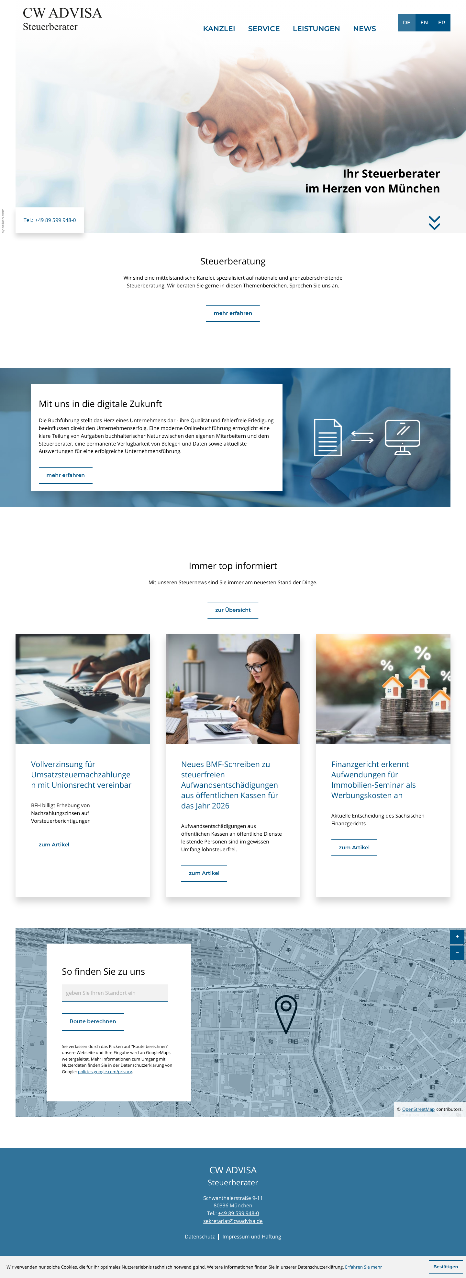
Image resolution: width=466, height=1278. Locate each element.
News (364, 28)
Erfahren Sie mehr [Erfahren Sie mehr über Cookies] (363, 1267)
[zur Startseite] (62, 19)
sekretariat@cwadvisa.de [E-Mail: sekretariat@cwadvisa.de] (233, 1221)
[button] (50, 220)
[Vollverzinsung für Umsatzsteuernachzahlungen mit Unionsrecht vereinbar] (54, 845)
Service (264, 28)
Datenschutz (200, 1236)
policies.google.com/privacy (105, 1072)
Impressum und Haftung (252, 1236)
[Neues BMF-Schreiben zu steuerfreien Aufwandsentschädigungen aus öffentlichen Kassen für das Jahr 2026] (204, 873)
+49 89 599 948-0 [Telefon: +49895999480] (238, 1213)
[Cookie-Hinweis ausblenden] (446, 1267)
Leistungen (316, 28)
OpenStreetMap (418, 1109)
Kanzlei (219, 28)
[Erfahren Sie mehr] (434, 222)
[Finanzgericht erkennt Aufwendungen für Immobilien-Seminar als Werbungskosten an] (354, 847)
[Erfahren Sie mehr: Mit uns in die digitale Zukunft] (66, 475)
